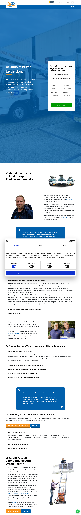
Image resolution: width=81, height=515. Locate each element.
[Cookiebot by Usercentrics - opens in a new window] (68, 241)
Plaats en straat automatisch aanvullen (61, 79)
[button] (71, 7)
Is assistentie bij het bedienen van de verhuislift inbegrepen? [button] (39, 365)
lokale (10, 493)
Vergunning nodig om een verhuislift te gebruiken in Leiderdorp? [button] (39, 369)
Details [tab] (41, 245)
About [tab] (64, 245)
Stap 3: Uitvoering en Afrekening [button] (39, 448)
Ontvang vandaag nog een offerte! (18, 425)
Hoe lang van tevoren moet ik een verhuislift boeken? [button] (39, 377)
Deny (17, 273)
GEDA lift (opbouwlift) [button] (39, 313)
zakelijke (15, 493)
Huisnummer (66, 85)
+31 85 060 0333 (64, 2)
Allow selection (40, 273)
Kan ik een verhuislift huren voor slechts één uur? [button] (39, 373)
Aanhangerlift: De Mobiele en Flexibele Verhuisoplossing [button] (39, 309)
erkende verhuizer (14, 333)
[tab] (40, 280)
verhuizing (66, 217)
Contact (34, 425)
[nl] (72, 2)
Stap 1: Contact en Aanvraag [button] (39, 432)
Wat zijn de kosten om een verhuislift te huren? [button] (39, 351)
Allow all (63, 273)
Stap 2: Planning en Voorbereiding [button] (39, 444)
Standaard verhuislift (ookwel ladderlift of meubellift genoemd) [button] (39, 280)
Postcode (53, 85)
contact (25, 435)
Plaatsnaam (66, 92)
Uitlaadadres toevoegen (61, 100)
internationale (24, 493)
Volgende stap (61, 105)
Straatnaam (54, 92)
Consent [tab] (16, 245)
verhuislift (69, 199)
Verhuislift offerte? (13, 511)
